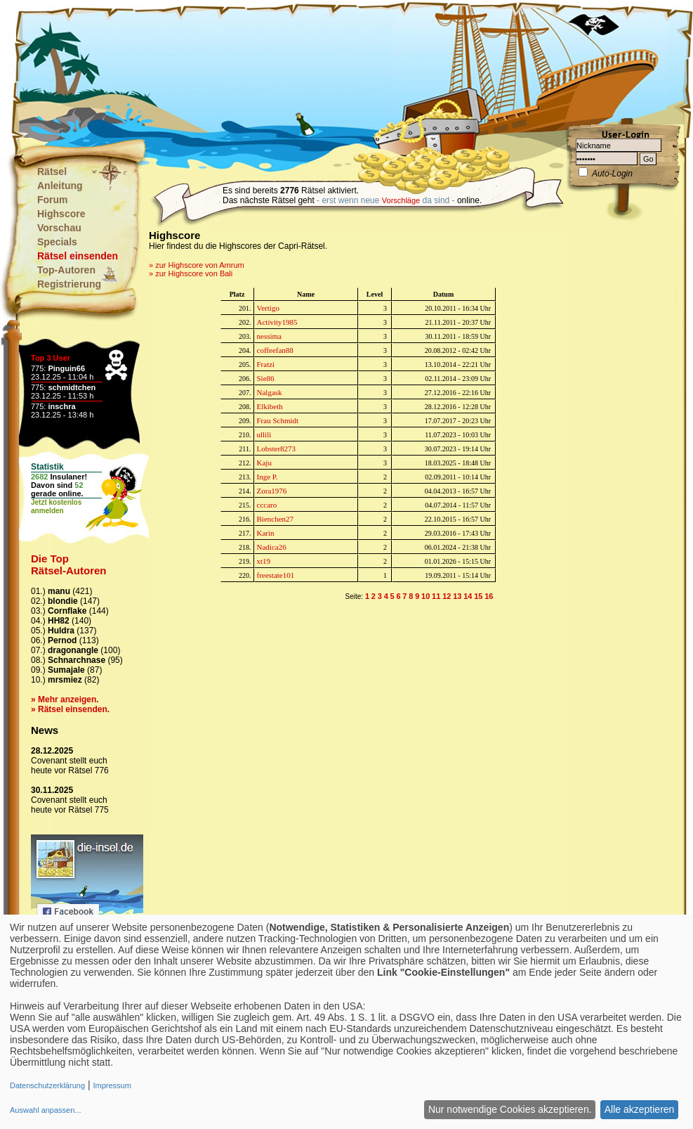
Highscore (61, 213)
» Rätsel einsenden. (70, 709)
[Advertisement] (276, 70)
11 (436, 596)
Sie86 (266, 378)
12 (446, 596)
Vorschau (59, 227)
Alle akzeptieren (640, 1109)
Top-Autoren (66, 270)
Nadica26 (271, 547)
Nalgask (269, 392)
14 (467, 596)
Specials (57, 241)
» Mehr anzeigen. (65, 699)
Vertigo (268, 308)
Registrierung (69, 284)
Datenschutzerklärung (47, 1085)
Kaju (264, 462)
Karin (266, 533)
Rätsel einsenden (77, 256)
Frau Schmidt (278, 420)
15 (478, 596)
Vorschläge (401, 200)
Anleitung (60, 185)
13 (457, 596)
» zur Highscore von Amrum (196, 265)
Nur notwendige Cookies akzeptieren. (510, 1109)
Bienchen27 (275, 519)
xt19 (264, 561)
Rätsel (52, 171)
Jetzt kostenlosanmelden (56, 506)
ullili (264, 434)
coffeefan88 (275, 350)
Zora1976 (272, 490)
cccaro (267, 505)
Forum (52, 199)
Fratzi (266, 364)
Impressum (112, 1085)
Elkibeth (270, 406)
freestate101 (276, 575)
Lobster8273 (276, 448)
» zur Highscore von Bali (190, 273)
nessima (269, 336)
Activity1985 (277, 322)
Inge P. (267, 476)
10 (425, 596)
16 (488, 596)
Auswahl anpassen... (45, 1110)
